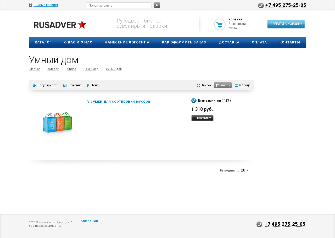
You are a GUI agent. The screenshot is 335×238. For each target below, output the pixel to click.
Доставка (229, 42)
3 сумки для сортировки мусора (118, 101)
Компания (89, 221)
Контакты (290, 42)
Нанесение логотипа (127, 42)
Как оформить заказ (184, 42)
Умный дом (114, 69)
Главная (34, 69)
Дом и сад (91, 69)
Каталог (43, 42)
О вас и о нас (78, 42)
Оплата (259, 42)
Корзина (235, 19)
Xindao (71, 69)
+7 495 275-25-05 (285, 5)
